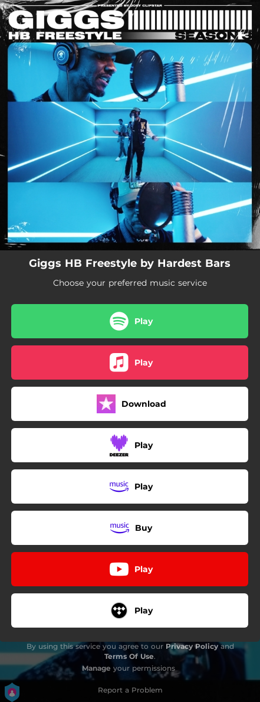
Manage (96, 668)
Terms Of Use (129, 656)
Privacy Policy (192, 646)
